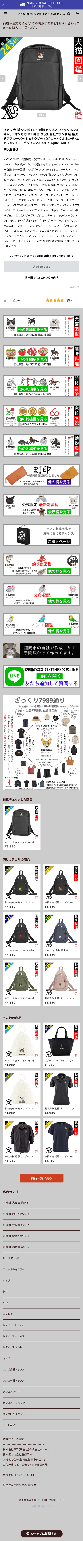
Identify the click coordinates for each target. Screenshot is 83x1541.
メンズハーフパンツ (14, 1402)
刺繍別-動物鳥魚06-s (16, 1247)
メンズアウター (11, 1391)
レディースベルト (12, 1347)
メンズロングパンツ (14, 1414)
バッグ (6, 1280)
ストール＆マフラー (14, 1269)
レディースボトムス (14, 1336)
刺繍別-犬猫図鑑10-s (16, 1202)
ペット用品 (9, 1425)
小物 (5, 1302)
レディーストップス (13, 1325)
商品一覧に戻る (41, 1178)
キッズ (6, 1358)
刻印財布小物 (11, 1258)
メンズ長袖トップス (14, 1369)
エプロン (8, 1313)
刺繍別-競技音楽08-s (16, 1224)
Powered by (41, 1506)
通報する (74, 286)
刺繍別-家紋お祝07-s (16, 1236)
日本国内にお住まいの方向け (41, 277)
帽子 (5, 1291)
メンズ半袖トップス (14, 1380)
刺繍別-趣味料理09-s (16, 1213)
